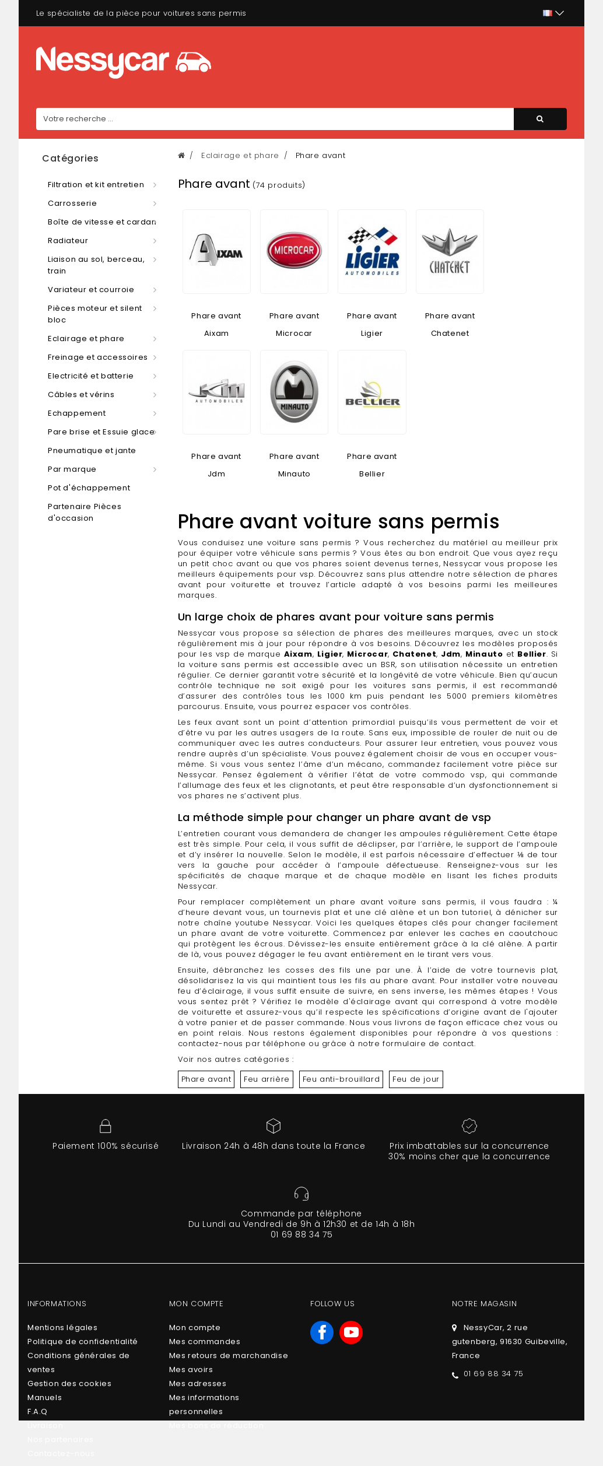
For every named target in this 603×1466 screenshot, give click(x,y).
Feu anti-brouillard (341, 1079)
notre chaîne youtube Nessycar (244, 922)
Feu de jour (416, 1079)
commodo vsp (453, 774)
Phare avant (206, 1079)
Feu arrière (267, 1079)
